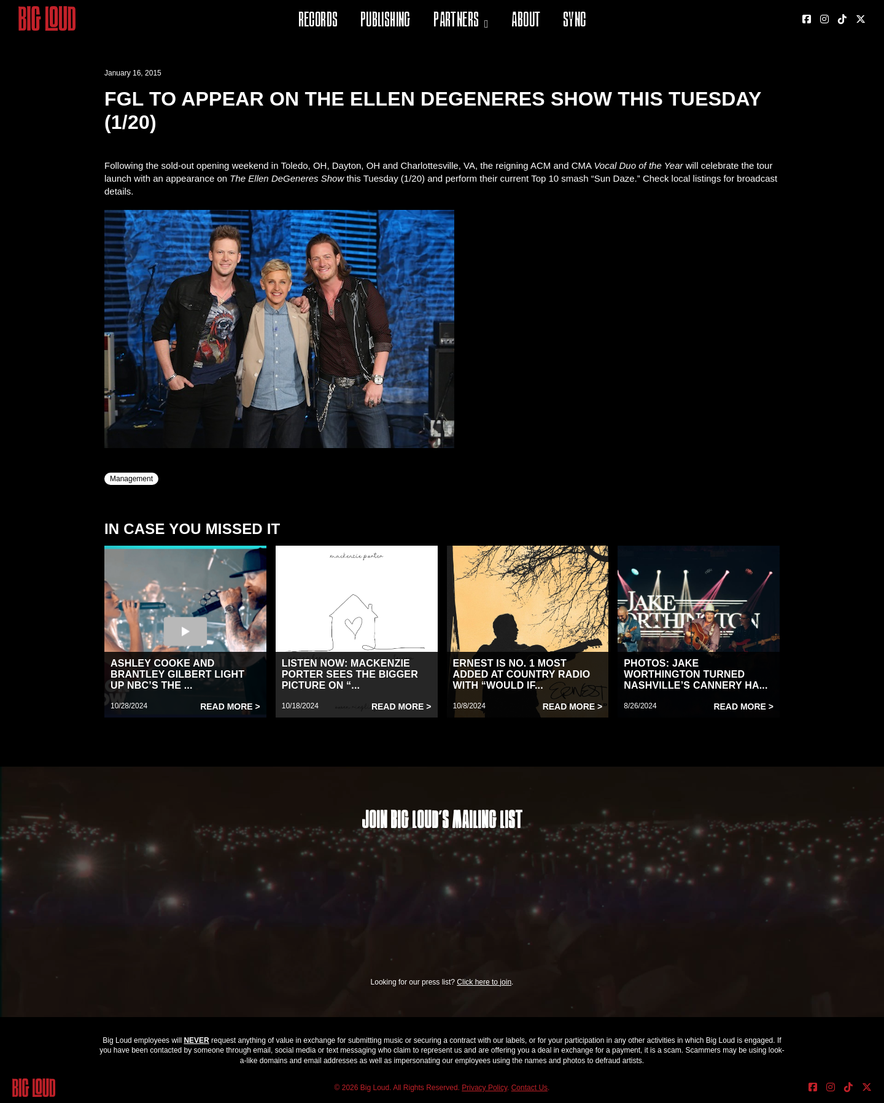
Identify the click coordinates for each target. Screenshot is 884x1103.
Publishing (385, 21)
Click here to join (484, 982)
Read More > (230, 706)
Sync (574, 21)
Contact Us (529, 1087)
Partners (456, 21)
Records (318, 21)
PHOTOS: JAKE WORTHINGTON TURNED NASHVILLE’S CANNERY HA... (695, 674)
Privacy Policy (484, 1087)
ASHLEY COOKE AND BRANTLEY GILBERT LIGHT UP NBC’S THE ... (177, 674)
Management (131, 478)
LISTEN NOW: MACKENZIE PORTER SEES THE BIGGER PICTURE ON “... (350, 674)
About (525, 21)
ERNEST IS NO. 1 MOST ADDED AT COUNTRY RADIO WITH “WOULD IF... (522, 674)
